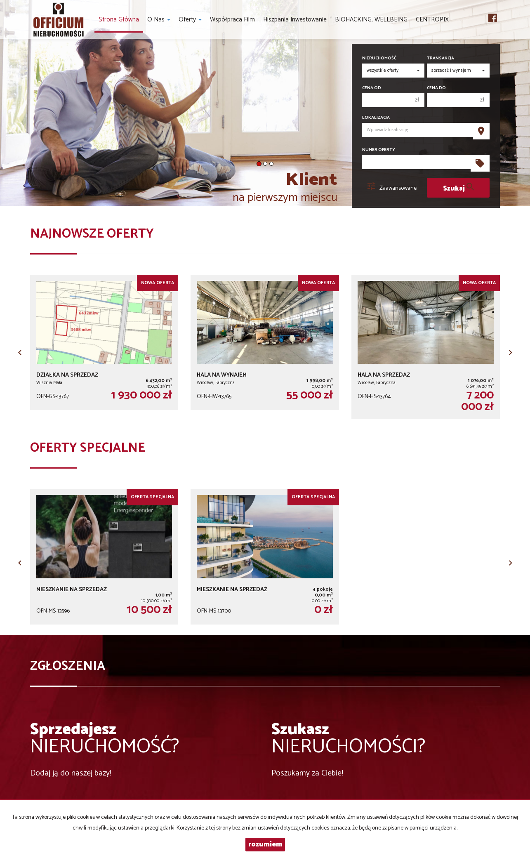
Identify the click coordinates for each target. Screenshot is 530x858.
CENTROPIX (432, 19)
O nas (158, 19)
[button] (19, 349)
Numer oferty (378, 150)
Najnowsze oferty (92, 234)
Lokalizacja (376, 118)
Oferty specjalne (87, 448)
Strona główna (119, 19)
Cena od (371, 88)
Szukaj (458, 188)
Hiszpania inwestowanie (295, 19)
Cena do (436, 88)
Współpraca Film (232, 19)
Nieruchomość (379, 58)
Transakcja (440, 58)
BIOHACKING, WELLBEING (371, 19)
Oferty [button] (190, 19)
